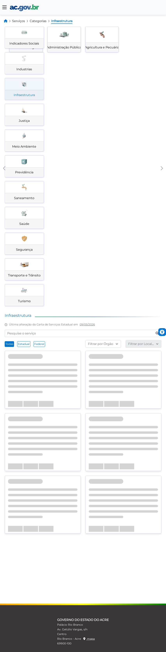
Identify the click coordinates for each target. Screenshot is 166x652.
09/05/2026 (87, 324)
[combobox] (103, 344)
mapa (89, 638)
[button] (4, 7)
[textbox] (101, 344)
